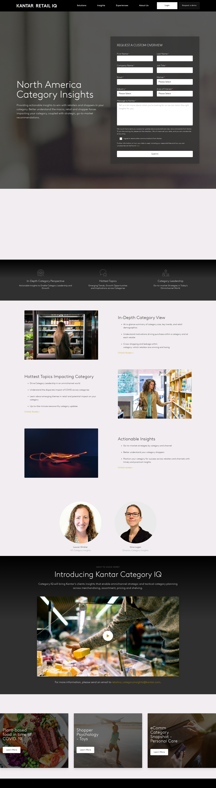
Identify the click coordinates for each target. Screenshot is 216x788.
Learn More (11, 750)
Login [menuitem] (167, 6)
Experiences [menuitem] (122, 6)
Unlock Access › (32, 412)
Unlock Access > (125, 353)
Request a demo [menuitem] (189, 6)
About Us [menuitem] (143, 6)
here (137, 146)
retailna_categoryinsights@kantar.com (136, 682)
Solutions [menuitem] (81, 6)
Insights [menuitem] (101, 6)
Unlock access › (125, 468)
